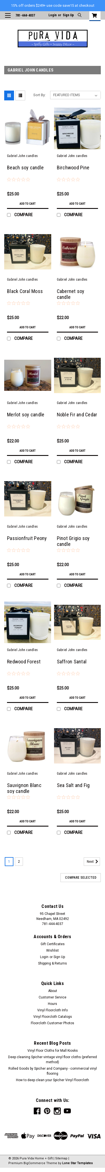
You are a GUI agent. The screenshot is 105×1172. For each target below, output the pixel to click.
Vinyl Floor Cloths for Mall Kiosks (52, 1051)
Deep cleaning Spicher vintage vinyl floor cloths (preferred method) (52, 1059)
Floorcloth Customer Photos (52, 1023)
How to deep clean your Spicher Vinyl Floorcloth (52, 1080)
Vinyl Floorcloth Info (52, 1010)
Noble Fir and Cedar (77, 414)
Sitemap (61, 1158)
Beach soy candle (25, 167)
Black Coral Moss (25, 291)
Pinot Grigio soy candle (73, 541)
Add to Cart (28, 203)
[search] (80, 15)
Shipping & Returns (52, 963)
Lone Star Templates (77, 1163)
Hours (52, 1004)
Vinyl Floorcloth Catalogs (52, 1017)
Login (52, 15)
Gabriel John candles (22, 156)
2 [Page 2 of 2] (19, 862)
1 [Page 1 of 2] (9, 862)
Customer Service (52, 997)
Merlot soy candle (25, 414)
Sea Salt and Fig (73, 785)
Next (93, 861)
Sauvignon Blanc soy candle (24, 788)
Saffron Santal (72, 662)
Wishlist (52, 950)
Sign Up (68, 15)
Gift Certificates (53, 944)
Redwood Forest (24, 662)
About (52, 991)
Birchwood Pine (73, 167)
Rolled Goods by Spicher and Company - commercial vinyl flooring (52, 1071)
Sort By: (39, 95)
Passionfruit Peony (27, 538)
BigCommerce (34, 1163)
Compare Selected (80, 878)
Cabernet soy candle (71, 294)
